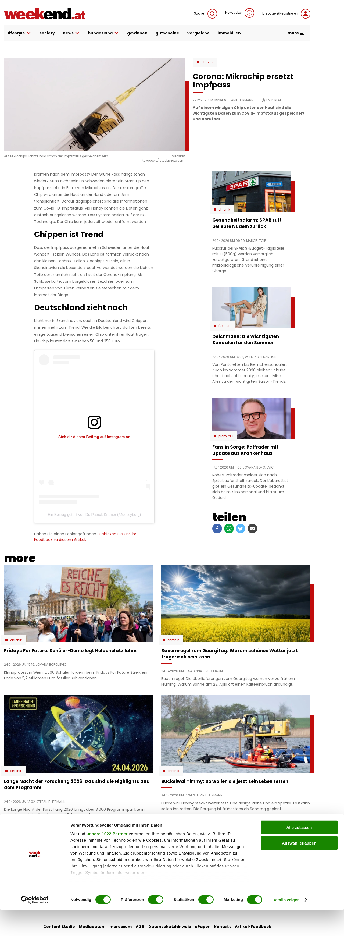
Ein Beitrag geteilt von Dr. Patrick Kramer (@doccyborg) (94, 514)
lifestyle (19, 33)
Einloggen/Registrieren (286, 14)
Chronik (207, 62)
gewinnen (137, 33)
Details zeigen (285, 925)
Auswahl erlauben (299, 868)
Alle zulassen (299, 853)
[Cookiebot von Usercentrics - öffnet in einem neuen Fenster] (34, 925)
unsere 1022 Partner (107, 859)
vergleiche (198, 33)
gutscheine (167, 33)
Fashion (224, 326)
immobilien (229, 33)
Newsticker (239, 13)
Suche (205, 14)
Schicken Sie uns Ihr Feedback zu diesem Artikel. (85, 536)
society (47, 33)
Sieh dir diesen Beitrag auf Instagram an (94, 437)
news (71, 33)
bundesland (103, 33)
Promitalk (225, 436)
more (296, 33)
